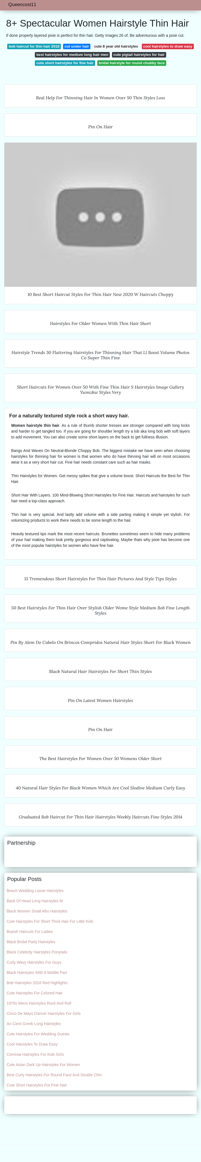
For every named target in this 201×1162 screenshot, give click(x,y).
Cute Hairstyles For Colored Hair (34, 993)
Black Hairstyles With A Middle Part (37, 972)
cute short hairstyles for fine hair (64, 63)
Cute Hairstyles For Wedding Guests (38, 1034)
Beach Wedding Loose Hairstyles (35, 890)
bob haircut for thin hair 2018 (34, 46)
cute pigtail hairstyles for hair (139, 55)
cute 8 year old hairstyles (116, 46)
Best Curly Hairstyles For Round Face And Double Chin (54, 1075)
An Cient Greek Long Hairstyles (34, 1023)
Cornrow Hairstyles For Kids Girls (35, 1054)
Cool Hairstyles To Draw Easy (32, 1044)
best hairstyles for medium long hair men (72, 55)
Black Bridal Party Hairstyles (31, 942)
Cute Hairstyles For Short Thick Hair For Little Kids (50, 921)
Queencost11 (22, 4)
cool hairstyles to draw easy (167, 46)
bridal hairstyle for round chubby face (132, 63)
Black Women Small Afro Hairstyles (37, 911)
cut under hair (76, 46)
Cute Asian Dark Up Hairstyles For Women (43, 1064)
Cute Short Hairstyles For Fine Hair (37, 1085)
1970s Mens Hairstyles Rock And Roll (39, 1003)
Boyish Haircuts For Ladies (30, 931)
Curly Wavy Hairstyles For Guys (34, 962)
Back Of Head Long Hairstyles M (35, 901)
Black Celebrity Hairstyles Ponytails (37, 952)
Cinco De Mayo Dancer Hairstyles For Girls (44, 1013)
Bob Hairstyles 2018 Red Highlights (37, 983)
